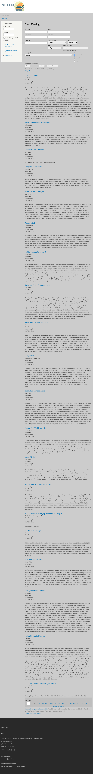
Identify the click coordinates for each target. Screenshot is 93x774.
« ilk (38, 703)
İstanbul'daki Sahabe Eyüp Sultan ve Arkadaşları (43, 513)
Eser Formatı (52, 40)
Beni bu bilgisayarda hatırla (11, 38)
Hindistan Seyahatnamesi (34, 150)
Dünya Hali (29, 356)
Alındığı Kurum (29, 53)
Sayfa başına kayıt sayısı (31, 63)
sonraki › (56, 706)
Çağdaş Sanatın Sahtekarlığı (36, 252)
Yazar (49, 29)
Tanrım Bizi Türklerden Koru (36, 428)
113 (78, 703)
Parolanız (6, 32)
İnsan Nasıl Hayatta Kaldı (35, 391)
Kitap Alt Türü (67, 45)
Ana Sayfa (4, 18)
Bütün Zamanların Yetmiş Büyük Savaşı (40, 683)
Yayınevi (27, 40)
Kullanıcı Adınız (7, 26)
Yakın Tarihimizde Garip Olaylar (37, 123)
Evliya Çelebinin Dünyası (35, 636)
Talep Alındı (79, 55)
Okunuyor (78, 57)
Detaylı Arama (29, 71)
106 (51, 703)
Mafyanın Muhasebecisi (34, 559)
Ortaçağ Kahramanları (33, 167)
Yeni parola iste (8, 55)
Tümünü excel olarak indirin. (32, 713)
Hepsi (77, 61)
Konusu (50, 34)
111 (70, 703)
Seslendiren (28, 34)
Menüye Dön (4, 727)
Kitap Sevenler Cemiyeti (34, 192)
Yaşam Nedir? (30, 457)
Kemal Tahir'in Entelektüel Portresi (38, 484)
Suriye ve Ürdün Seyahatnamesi (37, 285)
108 (59, 703)
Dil (68, 40)
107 (55, 703)
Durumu (76, 53)
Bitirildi (78, 59)
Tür (49, 45)
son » (62, 706)
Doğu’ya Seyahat (31, 75)
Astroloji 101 (30, 223)
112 (74, 703)
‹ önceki (44, 703)
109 (63, 703)
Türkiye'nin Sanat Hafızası (35, 591)
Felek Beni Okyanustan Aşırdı (36, 322)
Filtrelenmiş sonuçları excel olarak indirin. (36, 709)
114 (82, 703)
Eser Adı (27, 29)
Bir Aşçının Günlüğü (33, 530)
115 (86, 703)
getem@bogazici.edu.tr (7, 744)
